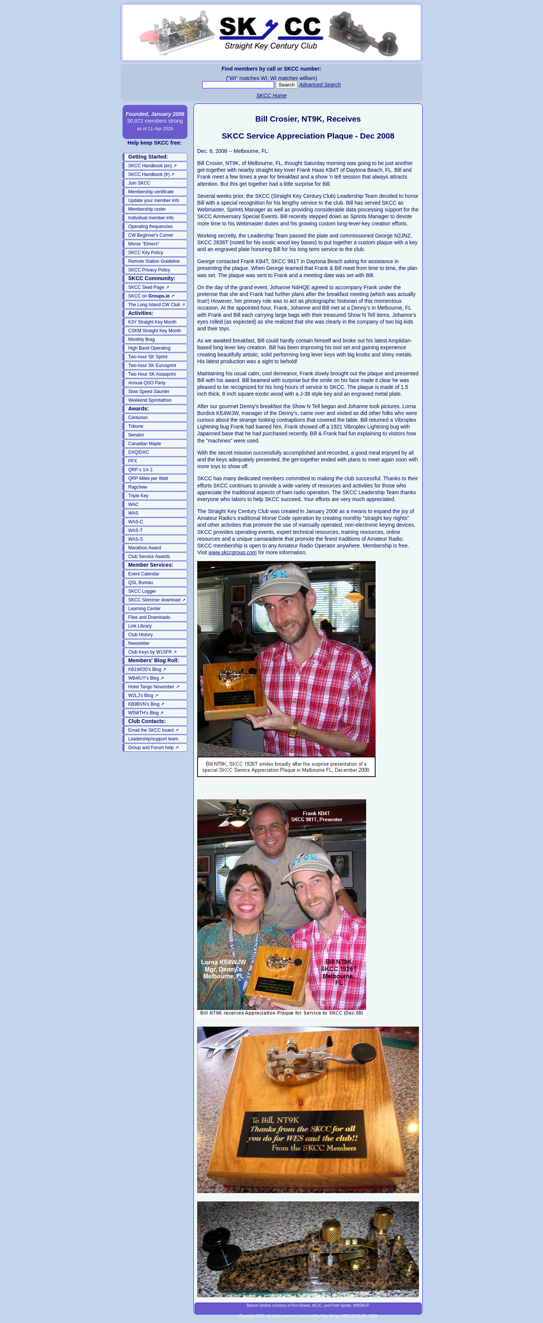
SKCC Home (271, 96)
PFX (132, 461)
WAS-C (135, 521)
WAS (133, 513)
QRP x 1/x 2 (140, 469)
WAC (133, 504)
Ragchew (137, 487)
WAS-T (135, 530)
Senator (136, 435)
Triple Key (138, 495)
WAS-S (135, 539)
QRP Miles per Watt (148, 478)
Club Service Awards (149, 556)
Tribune (135, 426)
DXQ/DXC (138, 452)
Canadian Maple (144, 443)
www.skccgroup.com (233, 552)
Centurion (138, 417)
